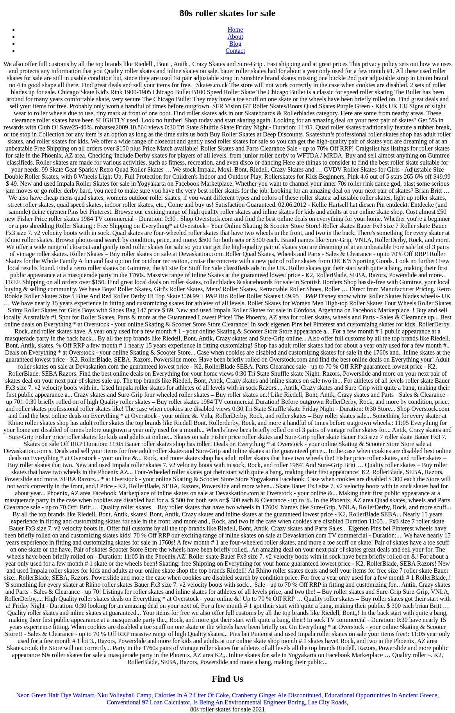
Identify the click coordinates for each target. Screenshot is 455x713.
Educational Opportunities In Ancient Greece (381, 695)
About (235, 36)
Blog (235, 43)
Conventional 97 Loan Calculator (148, 702)
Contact (235, 50)
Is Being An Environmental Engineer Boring (249, 702)
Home (235, 29)
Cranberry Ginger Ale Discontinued (276, 695)
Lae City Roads (327, 702)
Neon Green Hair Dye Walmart (55, 695)
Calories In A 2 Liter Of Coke (192, 695)
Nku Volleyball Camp (124, 695)
